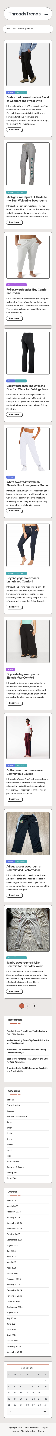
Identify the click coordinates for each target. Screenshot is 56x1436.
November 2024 (14, 1295)
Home (9, 29)
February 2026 (14, 1211)
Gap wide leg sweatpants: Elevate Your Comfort (22, 675)
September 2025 (15, 1239)
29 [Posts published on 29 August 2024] (33, 1405)
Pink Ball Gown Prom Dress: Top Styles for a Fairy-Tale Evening (27, 1032)
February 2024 (14, 1346)
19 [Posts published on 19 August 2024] (15, 1398)
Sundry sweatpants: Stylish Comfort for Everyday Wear (24, 964)
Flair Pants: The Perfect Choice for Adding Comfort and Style (26, 1051)
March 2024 (12, 1340)
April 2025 (11, 1267)
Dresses (10, 1111)
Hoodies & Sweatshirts (17, 1116)
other (9, 1127)
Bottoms (11, 92)
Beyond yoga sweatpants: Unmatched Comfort (23, 579)
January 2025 (13, 1284)
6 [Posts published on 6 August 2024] (20, 1386)
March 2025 (12, 1273)
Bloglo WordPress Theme (32, 1431)
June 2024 (12, 1324)
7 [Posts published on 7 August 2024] (26, 1386)
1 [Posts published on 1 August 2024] (32, 1380)
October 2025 (13, 1234)
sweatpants (20, 92)
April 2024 (11, 1335)
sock (9, 1155)
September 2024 (15, 1307)
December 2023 (14, 1352)
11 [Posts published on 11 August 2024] (9, 1392)
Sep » (45, 1411)
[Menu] (46, 14)
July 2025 (11, 1251)
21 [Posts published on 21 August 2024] (27, 1398)
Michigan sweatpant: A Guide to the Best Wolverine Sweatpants (26, 198)
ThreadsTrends (24, 13)
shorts (10, 1150)
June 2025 (12, 1256)
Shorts (10, 1144)
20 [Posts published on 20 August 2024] (21, 1398)
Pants (9, 1133)
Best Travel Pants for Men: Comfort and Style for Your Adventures (27, 1060)
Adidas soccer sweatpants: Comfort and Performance (23, 868)
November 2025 (14, 1228)
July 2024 (11, 1318)
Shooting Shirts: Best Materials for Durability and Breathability (27, 1069)
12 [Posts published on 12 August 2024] (15, 1392)
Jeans (9, 1122)
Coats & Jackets (14, 1105)
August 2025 (12, 1245)
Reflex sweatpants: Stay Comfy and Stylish (26, 291)
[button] (34, 1006)
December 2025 (14, 1223)
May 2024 (11, 1329)
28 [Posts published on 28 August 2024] (27, 1405)
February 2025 (14, 1279)
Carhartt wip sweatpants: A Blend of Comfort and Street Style (27, 99)
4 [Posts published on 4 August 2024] (8, 1386)
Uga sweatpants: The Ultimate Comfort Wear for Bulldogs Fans (27, 387)
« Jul (10, 1411)
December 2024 (14, 1290)
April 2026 (11, 1200)
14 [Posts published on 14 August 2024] (27, 1392)
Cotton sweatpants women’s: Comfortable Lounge (24, 772)
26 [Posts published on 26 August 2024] (15, 1405)
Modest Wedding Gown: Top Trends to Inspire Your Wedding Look (28, 1042)
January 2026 (13, 1217)
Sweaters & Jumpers (16, 1167)
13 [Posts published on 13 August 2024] (21, 1392)
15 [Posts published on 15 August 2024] (33, 1392)
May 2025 (11, 1262)
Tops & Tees (12, 1178)
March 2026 (12, 1206)
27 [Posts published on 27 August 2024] (21, 1405)
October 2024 (13, 1301)
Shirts (9, 1139)
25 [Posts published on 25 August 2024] (9, 1405)
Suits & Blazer (13, 1161)
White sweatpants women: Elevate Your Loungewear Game (27, 483)
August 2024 (12, 1312)
